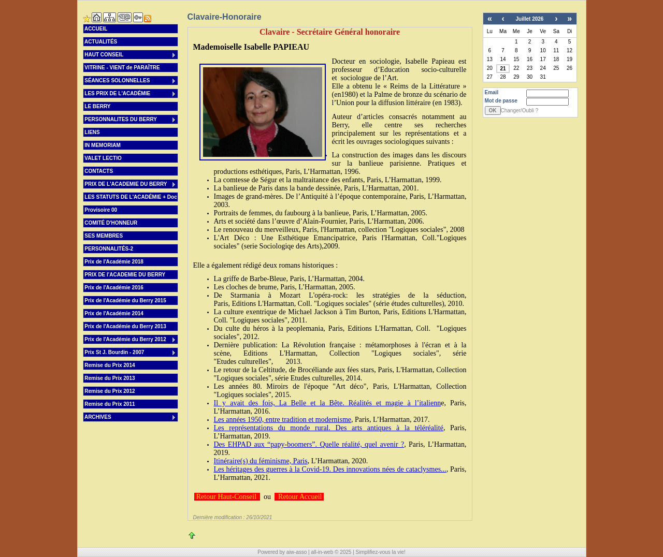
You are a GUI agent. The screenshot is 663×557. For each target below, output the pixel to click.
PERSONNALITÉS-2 (108, 249)
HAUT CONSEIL (130, 55)
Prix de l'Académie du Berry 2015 (124, 300)
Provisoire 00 (100, 210)
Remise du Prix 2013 (109, 378)
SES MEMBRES (103, 236)
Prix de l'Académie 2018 (113, 262)
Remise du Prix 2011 (109, 404)
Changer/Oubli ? (520, 110)
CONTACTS (98, 171)
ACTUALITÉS (100, 42)
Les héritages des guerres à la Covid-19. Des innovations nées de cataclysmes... (330, 469)
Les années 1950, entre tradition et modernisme (283, 419)
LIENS (91, 132)
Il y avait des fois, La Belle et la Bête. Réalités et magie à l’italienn (327, 403)
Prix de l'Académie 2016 (113, 287)
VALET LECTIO (102, 158)
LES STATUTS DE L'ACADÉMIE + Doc (130, 197)
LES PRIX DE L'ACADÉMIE (130, 94)
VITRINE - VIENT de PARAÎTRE (121, 67)
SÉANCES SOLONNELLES (130, 81)
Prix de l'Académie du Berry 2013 (124, 326)
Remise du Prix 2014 (109, 365)
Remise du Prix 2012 (109, 391)
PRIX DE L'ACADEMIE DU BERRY (130, 184)
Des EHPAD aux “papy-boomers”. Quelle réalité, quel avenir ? (309, 444)
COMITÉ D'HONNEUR (110, 223)
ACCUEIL (95, 29)
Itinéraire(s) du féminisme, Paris (261, 461)
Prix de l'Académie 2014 (113, 313)
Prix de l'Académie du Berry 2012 (130, 339)
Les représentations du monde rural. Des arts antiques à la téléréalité (328, 428)
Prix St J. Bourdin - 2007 (130, 352)
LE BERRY (97, 106)
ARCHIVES (130, 417)
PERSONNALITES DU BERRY (130, 119)
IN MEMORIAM (102, 145)
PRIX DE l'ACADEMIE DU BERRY (124, 274)
